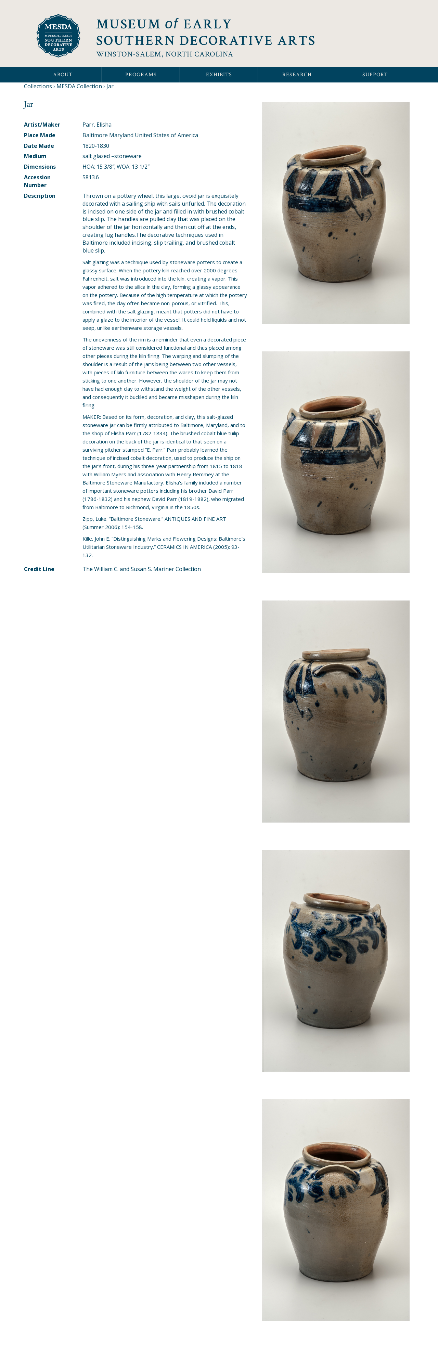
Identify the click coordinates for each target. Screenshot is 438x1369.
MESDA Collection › (80, 86)
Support (375, 74)
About (63, 74)
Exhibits (219, 74)
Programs (141, 74)
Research (297, 74)
